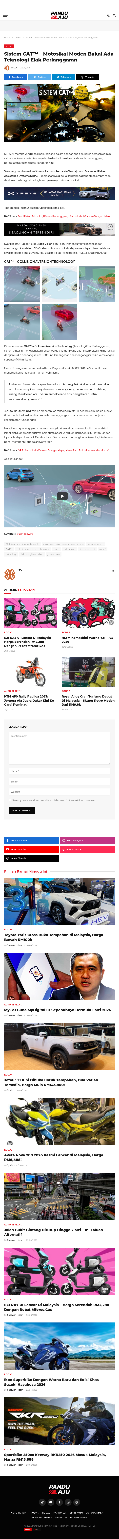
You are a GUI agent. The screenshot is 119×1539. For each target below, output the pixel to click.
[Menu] (5, 15)
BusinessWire (25, 533)
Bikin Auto (76, 1513)
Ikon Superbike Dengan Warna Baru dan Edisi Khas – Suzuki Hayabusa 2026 (52, 1382)
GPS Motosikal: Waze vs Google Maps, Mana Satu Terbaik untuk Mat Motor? (64, 450)
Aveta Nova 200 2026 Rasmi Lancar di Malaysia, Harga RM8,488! (53, 1157)
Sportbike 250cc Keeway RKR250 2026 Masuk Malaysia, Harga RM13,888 (55, 1457)
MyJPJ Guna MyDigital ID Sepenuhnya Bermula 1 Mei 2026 (57, 1010)
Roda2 (8, 46)
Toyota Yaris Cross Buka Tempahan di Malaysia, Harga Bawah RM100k (53, 937)
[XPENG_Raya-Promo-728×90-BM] (59, 199)
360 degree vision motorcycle (22, 544)
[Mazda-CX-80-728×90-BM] (59, 235)
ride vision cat (87, 549)
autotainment (95, 544)
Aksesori (61, 1517)
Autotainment (95, 1513)
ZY (15, 67)
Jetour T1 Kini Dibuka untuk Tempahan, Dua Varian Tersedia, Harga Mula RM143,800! (51, 1082)
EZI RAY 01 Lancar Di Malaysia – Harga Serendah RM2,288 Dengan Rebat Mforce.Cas (28, 642)
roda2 (102, 549)
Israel (57, 549)
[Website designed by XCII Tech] (32, 1529)
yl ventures (53, 554)
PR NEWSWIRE (78, 1517)
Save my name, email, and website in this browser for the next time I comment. (54, 800)
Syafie (10, 1090)
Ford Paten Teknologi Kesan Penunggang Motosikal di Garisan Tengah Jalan (64, 216)
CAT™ (9, 549)
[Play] (62, 496)
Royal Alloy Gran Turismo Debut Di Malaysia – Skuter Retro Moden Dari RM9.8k (88, 700)
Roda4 (8, 929)
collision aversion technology (33, 549)
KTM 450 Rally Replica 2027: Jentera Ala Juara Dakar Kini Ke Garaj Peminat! (29, 700)
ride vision (69, 549)
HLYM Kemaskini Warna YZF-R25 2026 (87, 640)
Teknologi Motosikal (32, 554)
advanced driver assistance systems (63, 544)
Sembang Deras (42, 1517)
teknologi (11, 554)
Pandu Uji (60, 1513)
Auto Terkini (13, 691)
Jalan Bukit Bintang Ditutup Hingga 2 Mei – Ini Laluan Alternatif (53, 1232)
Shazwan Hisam (15, 945)
